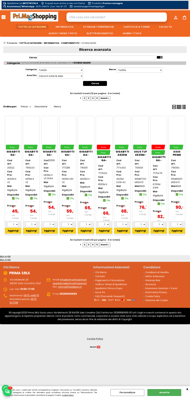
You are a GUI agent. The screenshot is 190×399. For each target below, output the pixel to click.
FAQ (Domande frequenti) (110, 296)
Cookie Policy (68, 395)
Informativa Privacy (156, 292)
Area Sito (32, 75)
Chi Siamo (101, 272)
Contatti (100, 276)
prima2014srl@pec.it (70, 286)
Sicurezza (150, 284)
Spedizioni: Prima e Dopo (108, 288)
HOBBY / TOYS (132, 33)
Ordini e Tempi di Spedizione (111, 284)
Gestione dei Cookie (156, 300)
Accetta (164, 392)
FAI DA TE (165, 26)
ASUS (142, 186)
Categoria (31, 69)
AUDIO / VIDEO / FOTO (63, 33)
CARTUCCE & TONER (137, 26)
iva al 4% (100, 292)
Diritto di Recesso (154, 276)
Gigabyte (12, 190)
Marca (112, 69)
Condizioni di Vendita (157, 272)
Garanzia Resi (152, 280)
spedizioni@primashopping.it (70, 283)
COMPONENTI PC (63, 63)
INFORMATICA (65, 26)
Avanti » (105, 98)
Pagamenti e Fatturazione (109, 280)
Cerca (33, 57)
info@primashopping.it (73, 279)
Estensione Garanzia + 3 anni (161, 288)
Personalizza (127, 392)
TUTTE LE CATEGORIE (32, 26)
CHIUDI (187, 389)
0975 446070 (31, 295)
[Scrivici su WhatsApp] (7, 391)
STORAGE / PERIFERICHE (98, 26)
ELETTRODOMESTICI (100, 33)
